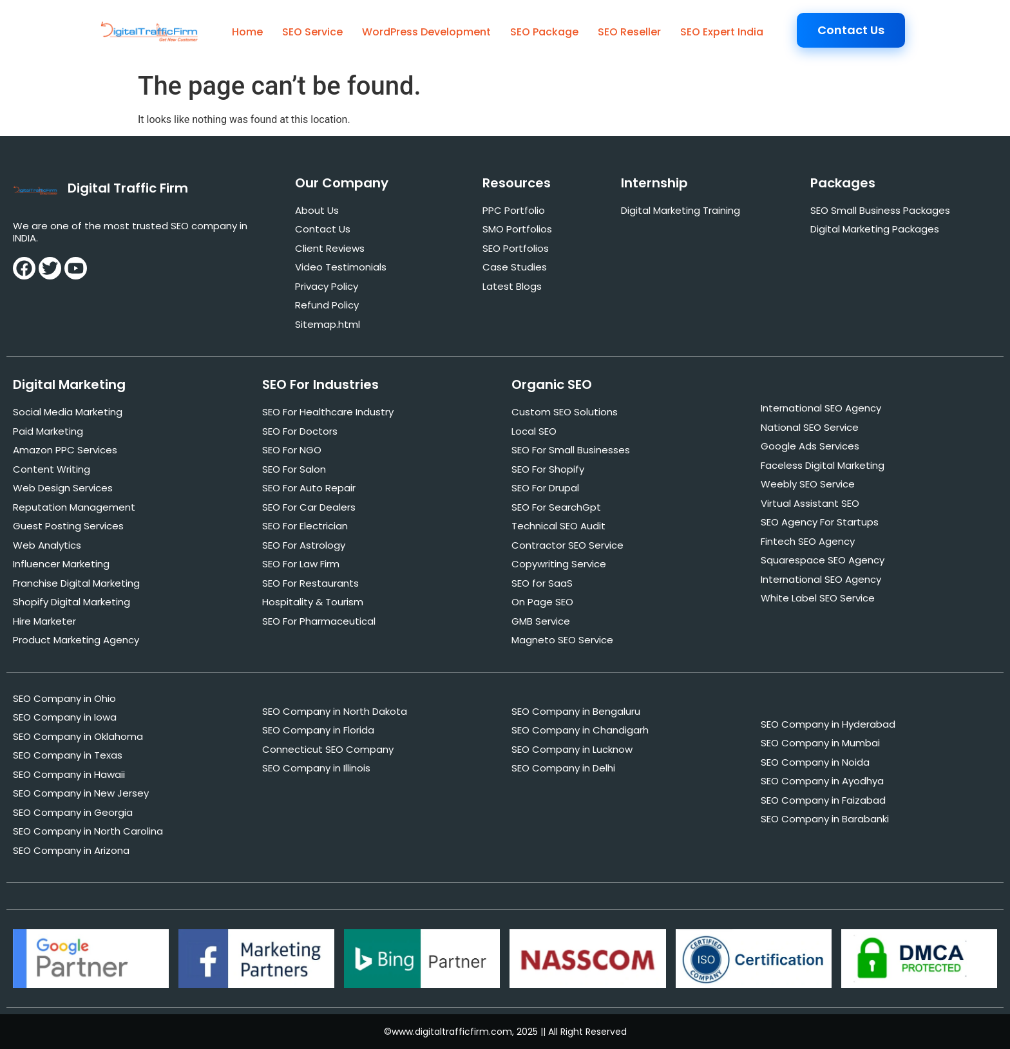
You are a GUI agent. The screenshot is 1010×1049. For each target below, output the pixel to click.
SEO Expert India (721, 31)
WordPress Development (426, 31)
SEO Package (544, 31)
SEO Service (312, 31)
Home (247, 31)
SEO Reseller (629, 31)
